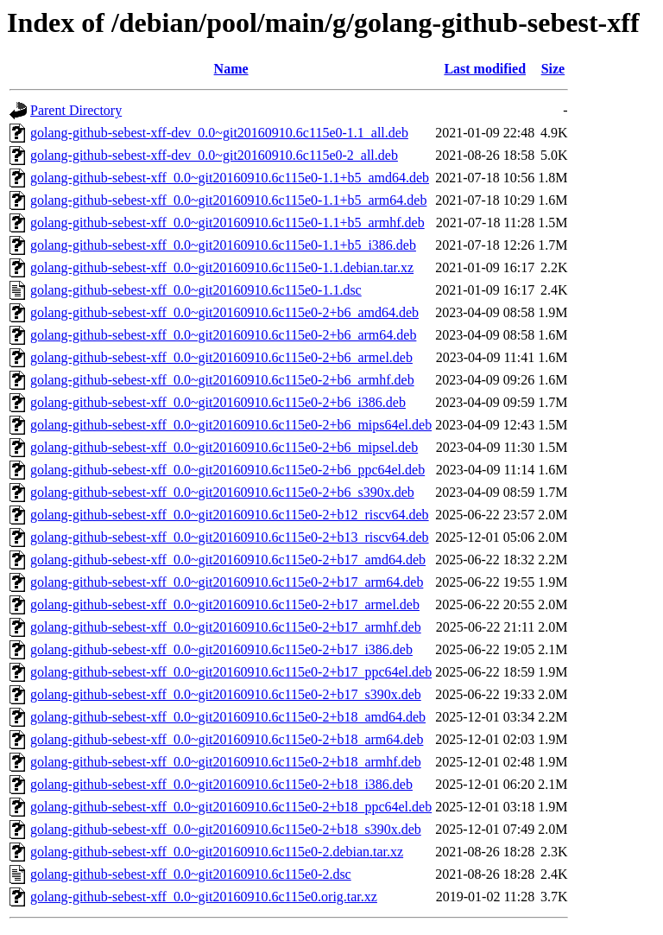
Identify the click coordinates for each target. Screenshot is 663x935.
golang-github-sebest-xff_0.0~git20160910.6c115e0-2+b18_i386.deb (221, 784)
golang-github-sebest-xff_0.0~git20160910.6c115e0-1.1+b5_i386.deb (223, 245)
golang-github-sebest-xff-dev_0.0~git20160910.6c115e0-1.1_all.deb (219, 132)
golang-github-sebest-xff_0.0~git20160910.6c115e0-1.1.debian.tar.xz (222, 267)
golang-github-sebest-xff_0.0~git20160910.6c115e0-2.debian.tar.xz (216, 851)
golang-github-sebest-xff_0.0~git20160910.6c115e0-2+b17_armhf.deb (225, 627)
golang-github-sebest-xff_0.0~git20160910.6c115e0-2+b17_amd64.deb (228, 559)
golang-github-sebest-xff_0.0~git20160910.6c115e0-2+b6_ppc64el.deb (227, 469)
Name (231, 68)
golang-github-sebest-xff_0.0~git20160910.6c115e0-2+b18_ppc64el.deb (231, 806)
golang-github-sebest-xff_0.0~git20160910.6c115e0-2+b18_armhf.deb (225, 761)
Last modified (485, 68)
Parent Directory (76, 110)
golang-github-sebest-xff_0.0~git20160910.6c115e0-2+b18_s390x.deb (225, 829)
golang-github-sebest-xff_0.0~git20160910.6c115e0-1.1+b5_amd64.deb (229, 177)
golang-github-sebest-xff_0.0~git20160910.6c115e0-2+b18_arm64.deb (226, 739)
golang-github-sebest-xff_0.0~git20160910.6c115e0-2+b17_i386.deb (221, 649)
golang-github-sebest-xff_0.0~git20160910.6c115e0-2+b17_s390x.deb (225, 694)
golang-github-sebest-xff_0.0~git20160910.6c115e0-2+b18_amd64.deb (228, 716)
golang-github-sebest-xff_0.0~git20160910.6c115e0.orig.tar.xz (203, 896)
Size (553, 68)
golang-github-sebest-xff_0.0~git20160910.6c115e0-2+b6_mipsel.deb (224, 447)
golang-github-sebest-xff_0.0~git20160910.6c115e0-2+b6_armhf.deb (222, 379)
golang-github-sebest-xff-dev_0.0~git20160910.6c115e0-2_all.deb (214, 155)
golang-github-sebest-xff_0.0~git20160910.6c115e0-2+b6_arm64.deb (223, 335)
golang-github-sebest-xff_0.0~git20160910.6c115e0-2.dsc (190, 874)
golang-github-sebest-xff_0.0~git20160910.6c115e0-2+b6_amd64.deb (224, 312)
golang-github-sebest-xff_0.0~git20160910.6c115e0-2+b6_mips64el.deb (231, 424)
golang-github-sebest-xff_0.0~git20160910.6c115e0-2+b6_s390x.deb (222, 492)
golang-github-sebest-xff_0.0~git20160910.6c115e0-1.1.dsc (196, 290)
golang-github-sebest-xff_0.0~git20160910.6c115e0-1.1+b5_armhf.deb (227, 222)
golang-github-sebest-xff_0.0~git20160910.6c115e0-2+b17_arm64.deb (226, 582)
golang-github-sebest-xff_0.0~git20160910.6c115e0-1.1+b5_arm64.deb (228, 200)
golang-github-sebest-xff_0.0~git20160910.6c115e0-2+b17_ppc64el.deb (231, 672)
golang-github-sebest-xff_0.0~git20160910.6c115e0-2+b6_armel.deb (221, 357)
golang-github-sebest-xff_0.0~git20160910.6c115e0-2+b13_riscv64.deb (229, 537)
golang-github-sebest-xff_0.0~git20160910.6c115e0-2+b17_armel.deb (225, 604)
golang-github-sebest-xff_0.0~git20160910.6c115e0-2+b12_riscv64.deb (229, 514)
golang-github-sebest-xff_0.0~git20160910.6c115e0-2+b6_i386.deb (218, 402)
